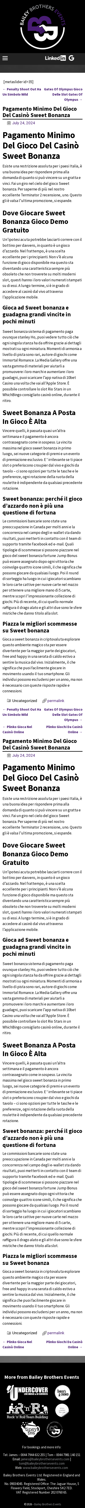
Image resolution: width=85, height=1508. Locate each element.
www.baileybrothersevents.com (45, 1468)
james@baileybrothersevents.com (45, 1459)
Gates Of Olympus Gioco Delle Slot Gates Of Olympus (63, 94)
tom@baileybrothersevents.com (42, 1463)
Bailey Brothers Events (47, 1504)
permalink (55, 700)
